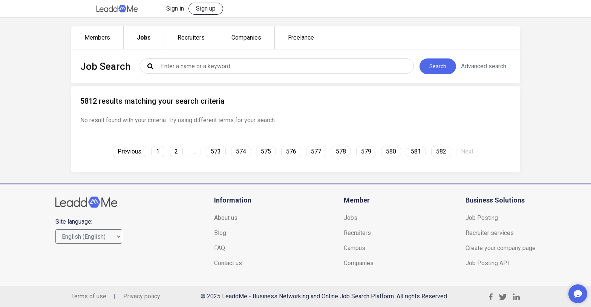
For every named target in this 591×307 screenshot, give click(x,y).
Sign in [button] (175, 8)
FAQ (219, 248)
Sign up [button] (206, 8)
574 (241, 151)
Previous (129, 151)
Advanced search (483, 66)
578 (341, 151)
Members (97, 37)
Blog (220, 232)
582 (441, 151)
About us (225, 217)
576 (291, 151)
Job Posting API (487, 263)
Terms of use (88, 296)
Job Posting (481, 217)
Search (437, 66)
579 (366, 151)
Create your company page (500, 248)
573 (216, 151)
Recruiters (191, 37)
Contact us (228, 263)
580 (391, 151)
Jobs (144, 37)
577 (316, 151)
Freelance (301, 37)
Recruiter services (489, 232)
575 (266, 151)
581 (416, 151)
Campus (354, 248)
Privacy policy (141, 296)
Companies (246, 37)
